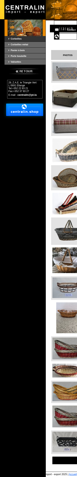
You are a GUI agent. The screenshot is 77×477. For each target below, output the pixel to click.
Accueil (72, 23)
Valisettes (16, 62)
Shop (73, 36)
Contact (71, 29)
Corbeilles (16, 38)
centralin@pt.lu (27, 94)
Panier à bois (18, 50)
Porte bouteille (18, 56)
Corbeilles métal (19, 44)
